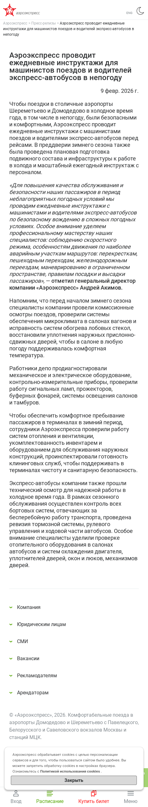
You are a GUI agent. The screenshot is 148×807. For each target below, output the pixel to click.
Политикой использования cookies (70, 771)
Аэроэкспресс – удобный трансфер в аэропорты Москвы (28, 10)
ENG (129, 13)
